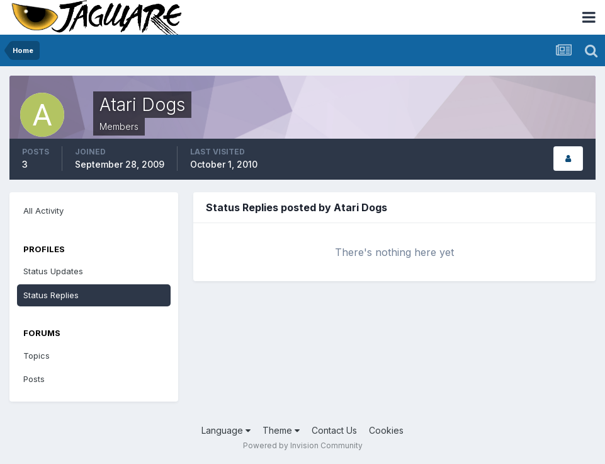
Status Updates (53, 271)
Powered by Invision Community (303, 445)
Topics (36, 356)
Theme (281, 430)
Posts (34, 379)
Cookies (386, 430)
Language (226, 430)
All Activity (43, 211)
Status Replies (51, 295)
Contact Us (334, 430)
